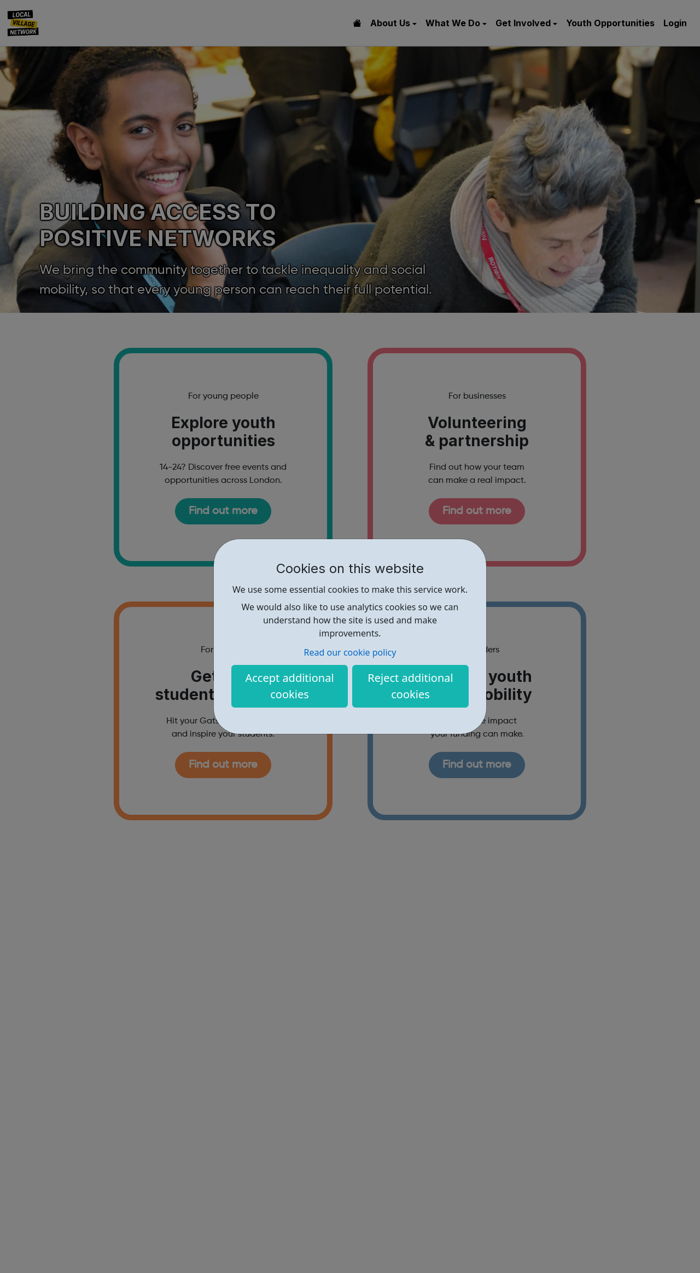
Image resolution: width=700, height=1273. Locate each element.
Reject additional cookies (410, 686)
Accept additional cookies (289, 686)
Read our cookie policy (350, 652)
